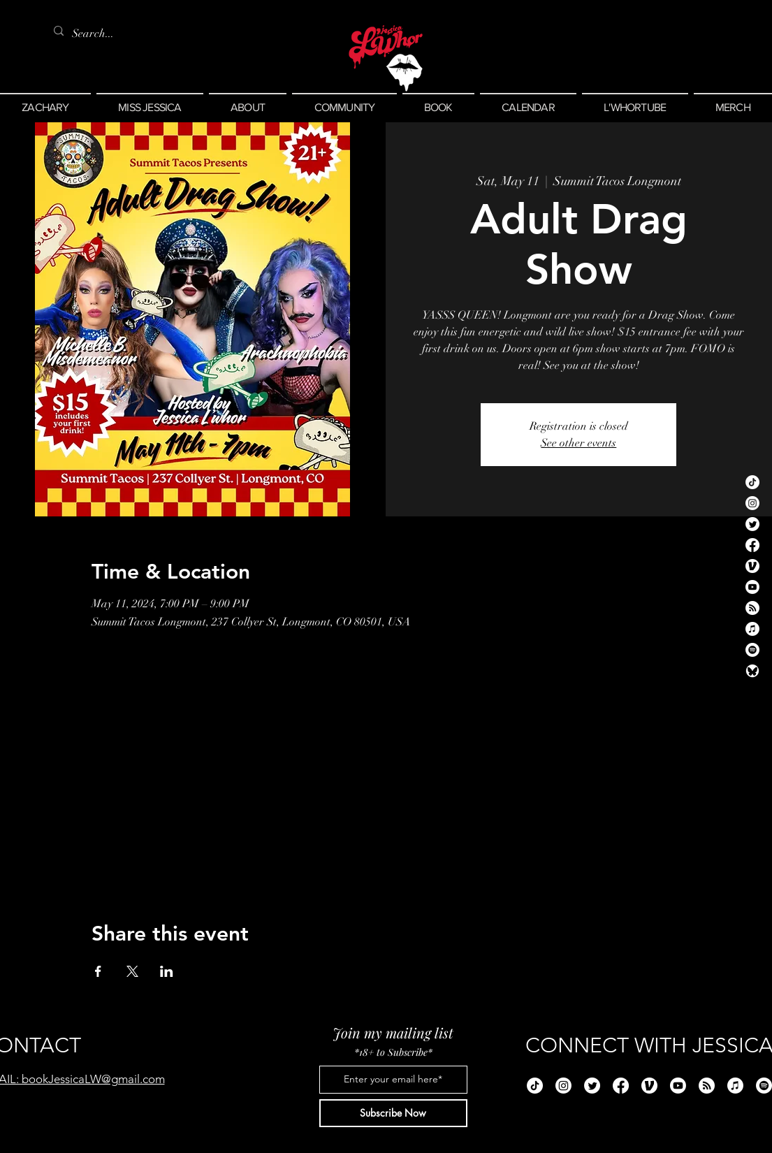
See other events (578, 443)
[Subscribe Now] (393, 1113)
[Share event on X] (132, 971)
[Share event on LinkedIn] (166, 971)
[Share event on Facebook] (98, 971)
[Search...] (95, 33)
